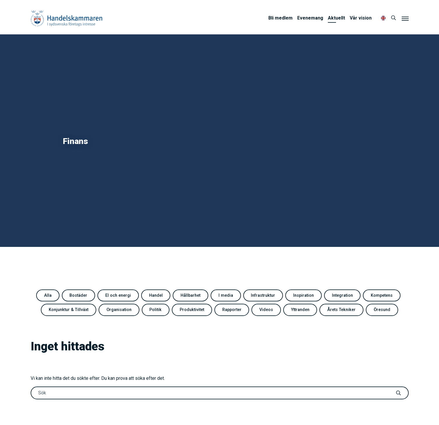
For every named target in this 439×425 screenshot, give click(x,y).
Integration (342, 295)
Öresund (382, 309)
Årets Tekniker (341, 309)
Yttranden (300, 309)
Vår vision (361, 18)
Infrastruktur (263, 295)
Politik (155, 309)
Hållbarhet (190, 295)
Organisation (119, 309)
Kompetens (382, 295)
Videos (266, 309)
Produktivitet (192, 309)
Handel (156, 295)
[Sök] (393, 18)
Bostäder (78, 295)
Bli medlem (280, 18)
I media (225, 295)
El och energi (118, 295)
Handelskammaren (66, 18)
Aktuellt (336, 18)
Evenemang (310, 18)
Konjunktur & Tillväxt (68, 309)
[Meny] (405, 18)
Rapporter (232, 309)
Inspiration (303, 295)
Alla (48, 295)
